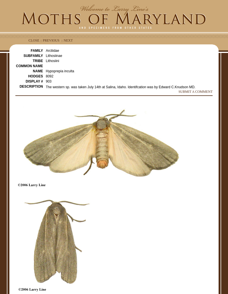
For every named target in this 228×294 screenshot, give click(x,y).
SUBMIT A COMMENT (195, 92)
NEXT (68, 40)
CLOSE (33, 40)
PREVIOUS (51, 40)
